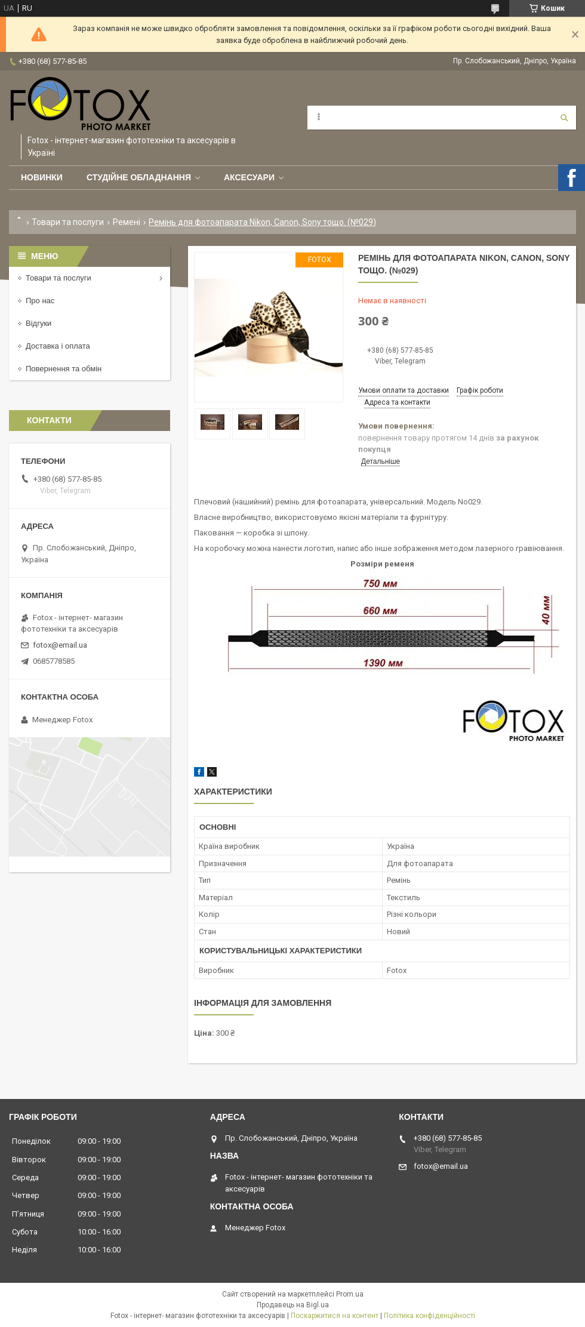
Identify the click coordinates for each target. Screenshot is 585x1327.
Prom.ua (350, 1294)
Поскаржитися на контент (334, 1315)
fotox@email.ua (60, 645)
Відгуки (38, 323)
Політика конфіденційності (429, 1315)
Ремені (126, 222)
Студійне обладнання (139, 177)
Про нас (40, 300)
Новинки (42, 177)
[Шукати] (564, 118)
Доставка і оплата (58, 345)
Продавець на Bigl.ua (293, 1305)
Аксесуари (249, 177)
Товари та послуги (68, 222)
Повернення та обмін (63, 368)
